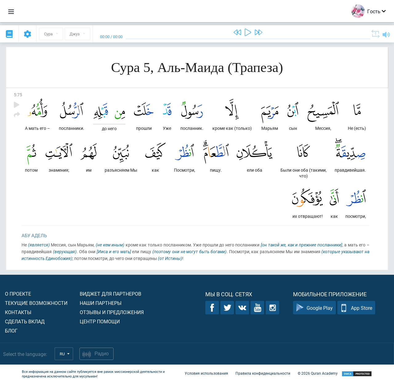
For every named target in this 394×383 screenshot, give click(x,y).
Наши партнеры (101, 303)
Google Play (314, 308)
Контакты (18, 312)
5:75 (18, 95)
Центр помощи (100, 321)
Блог (11, 330)
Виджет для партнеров (110, 293)
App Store (356, 308)
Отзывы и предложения (112, 312)
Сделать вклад (25, 321)
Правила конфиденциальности (262, 373)
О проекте (18, 293)
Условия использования (206, 373)
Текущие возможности (36, 303)
